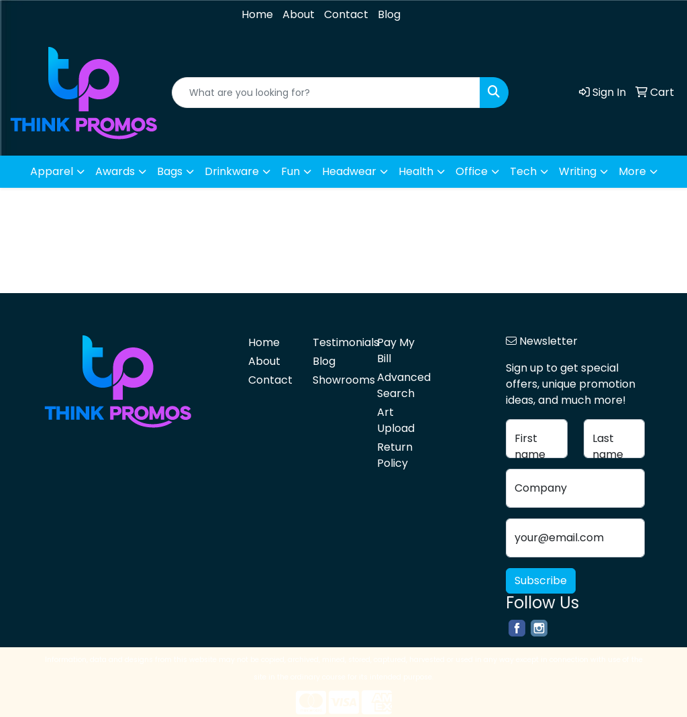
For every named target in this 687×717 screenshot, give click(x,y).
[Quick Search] (326, 92)
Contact (346, 14)
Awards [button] (115, 171)
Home (257, 14)
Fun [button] (290, 171)
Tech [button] (523, 171)
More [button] (632, 171)
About (298, 14)
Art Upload (396, 420)
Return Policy (395, 455)
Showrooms (337, 380)
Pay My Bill (396, 350)
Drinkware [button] (232, 171)
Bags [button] (169, 171)
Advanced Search (401, 385)
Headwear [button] (349, 171)
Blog (389, 14)
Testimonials (337, 342)
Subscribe (541, 580)
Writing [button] (577, 171)
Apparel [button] (51, 171)
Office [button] (472, 171)
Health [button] (416, 171)
